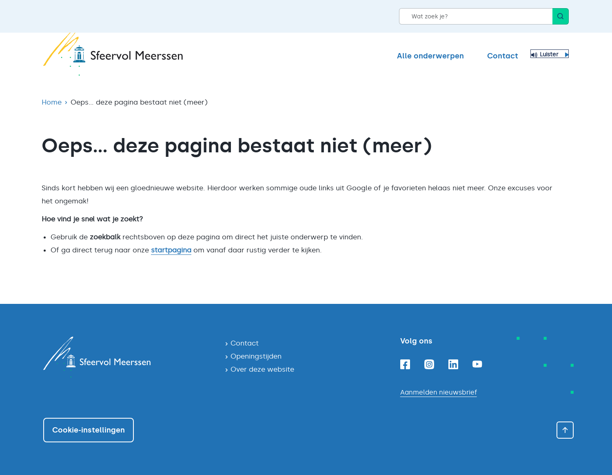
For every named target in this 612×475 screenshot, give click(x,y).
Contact (502, 55)
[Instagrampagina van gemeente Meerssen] (429, 364)
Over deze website (262, 369)
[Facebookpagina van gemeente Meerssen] (405, 364)
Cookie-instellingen (88, 430)
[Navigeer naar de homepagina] (127, 357)
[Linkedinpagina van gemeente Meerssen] (453, 364)
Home (52, 102)
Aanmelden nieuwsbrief (438, 392)
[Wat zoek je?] (475, 16)
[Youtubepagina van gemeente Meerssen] (477, 364)
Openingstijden (256, 356)
